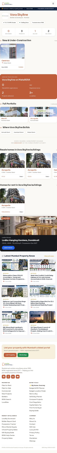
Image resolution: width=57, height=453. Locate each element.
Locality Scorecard (8, 419)
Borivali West (5, 132)
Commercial (6, 391)
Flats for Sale (6, 388)
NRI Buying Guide (8, 432)
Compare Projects (36, 399)
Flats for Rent (6, 385)
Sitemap (32, 441)
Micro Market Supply (9, 427)
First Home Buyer (35, 408)
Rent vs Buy (33, 394)
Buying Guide (33, 411)
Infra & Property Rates (10, 430)
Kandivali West (19, 132)
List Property (10, 355)
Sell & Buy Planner (35, 397)
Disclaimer (33, 438)
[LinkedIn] (13, 377)
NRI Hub (32, 427)
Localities (5, 402)
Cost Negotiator (35, 402)
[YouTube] (17, 377)
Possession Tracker (9, 424)
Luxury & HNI (33, 430)
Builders (5, 397)
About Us (32, 421)
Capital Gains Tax (35, 405)
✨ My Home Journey (37, 385)
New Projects (7, 394)
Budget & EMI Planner (37, 388)
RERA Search (6, 399)
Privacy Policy (34, 432)
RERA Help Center (8, 435)
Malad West (31, 132)
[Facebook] (4, 377)
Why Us (32, 419)
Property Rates (7, 438)
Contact (32, 424)
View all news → (49, 256)
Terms (31, 435)
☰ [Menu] (53, 4)
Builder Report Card (9, 421)
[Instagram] (8, 377)
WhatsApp (23, 355)
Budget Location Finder (37, 391)
